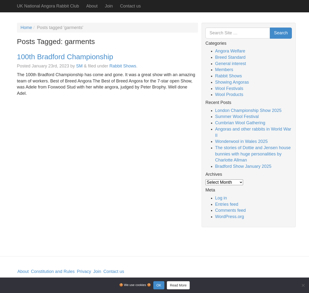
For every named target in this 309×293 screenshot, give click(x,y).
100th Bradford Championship (65, 57)
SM (79, 66)
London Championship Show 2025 (248, 110)
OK (158, 285)
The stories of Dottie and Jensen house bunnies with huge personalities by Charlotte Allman (253, 153)
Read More (178, 285)
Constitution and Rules (53, 271)
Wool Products (229, 94)
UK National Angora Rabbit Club (48, 6)
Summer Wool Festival (237, 116)
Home (26, 27)
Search (281, 32)
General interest (230, 63)
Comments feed (230, 210)
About (92, 6)
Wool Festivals (229, 88)
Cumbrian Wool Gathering (240, 122)
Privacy (84, 271)
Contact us (130, 6)
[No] (303, 285)
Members (224, 69)
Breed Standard (230, 57)
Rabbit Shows (122, 66)
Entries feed (226, 204)
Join (109, 6)
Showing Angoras (232, 82)
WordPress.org (229, 216)
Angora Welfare (230, 51)
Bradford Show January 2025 (243, 166)
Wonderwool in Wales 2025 (241, 141)
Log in (221, 198)
